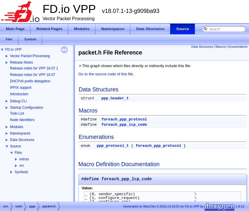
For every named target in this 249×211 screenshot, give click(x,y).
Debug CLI (18, 101)
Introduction (19, 94)
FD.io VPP (13, 49)
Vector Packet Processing (30, 56)
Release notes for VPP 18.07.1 (34, 68)
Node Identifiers (22, 120)
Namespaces (20, 133)
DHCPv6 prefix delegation (30, 81)
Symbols (21, 172)
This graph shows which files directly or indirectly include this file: (134, 66)
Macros (221, 46)
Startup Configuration (26, 108)
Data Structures (22, 140)
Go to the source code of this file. (106, 74)
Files (18, 153)
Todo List (17, 113)
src (21, 166)
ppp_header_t (115, 98)
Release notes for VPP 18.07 (32, 75)
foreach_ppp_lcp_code (124, 124)
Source (15, 146)
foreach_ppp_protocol (124, 119)
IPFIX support (20, 88)
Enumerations (238, 46)
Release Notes (21, 62)
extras (24, 159)
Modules (16, 127)
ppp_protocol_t (113, 146)
